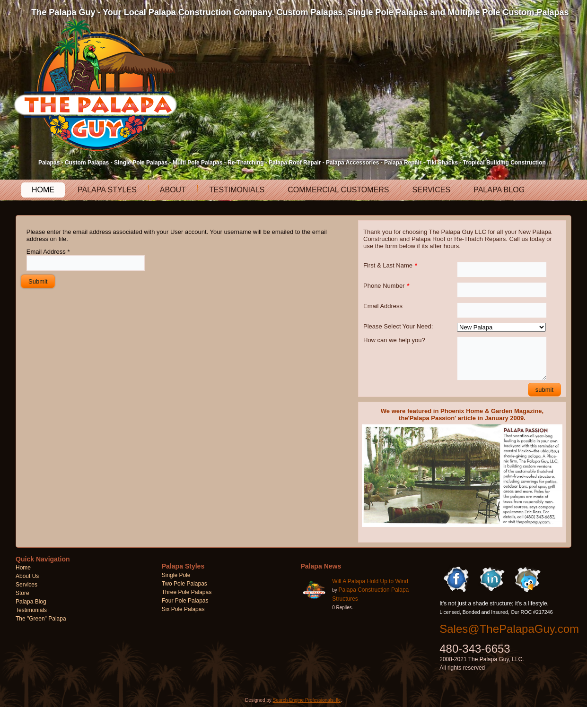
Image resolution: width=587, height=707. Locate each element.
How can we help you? (394, 340)
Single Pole (176, 575)
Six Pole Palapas (183, 609)
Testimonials (236, 190)
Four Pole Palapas (185, 600)
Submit (37, 281)
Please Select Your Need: (398, 326)
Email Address (48, 251)
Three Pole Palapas (186, 592)
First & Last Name (390, 265)
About (173, 190)
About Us (27, 576)
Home (43, 190)
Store (22, 593)
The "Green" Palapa (41, 618)
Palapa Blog (499, 190)
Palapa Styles (107, 190)
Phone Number (386, 285)
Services (431, 190)
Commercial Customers (338, 190)
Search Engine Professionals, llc (307, 700)
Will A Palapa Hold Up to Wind (370, 581)
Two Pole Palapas (184, 583)
